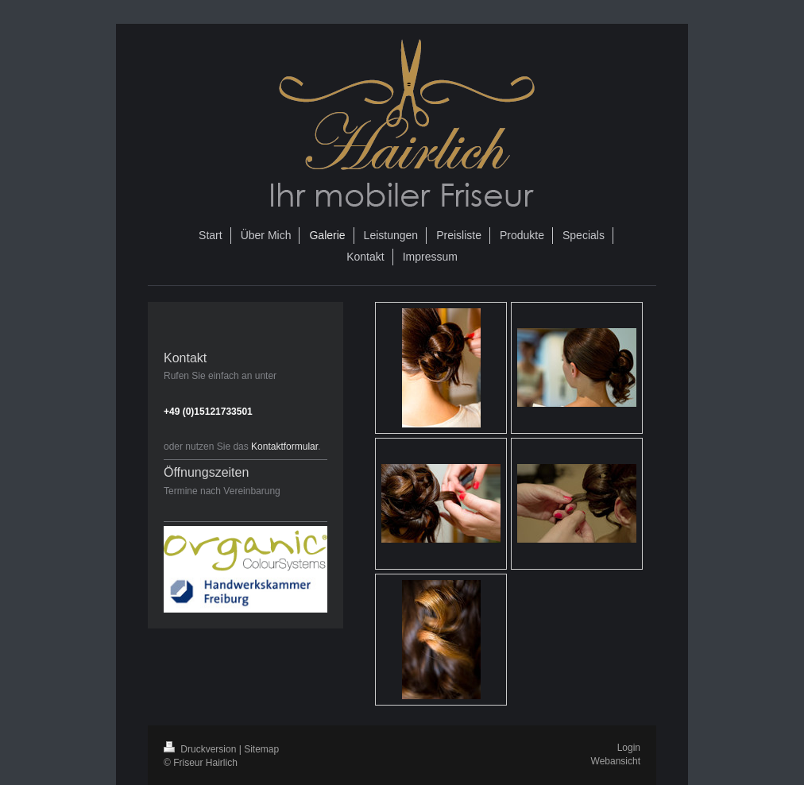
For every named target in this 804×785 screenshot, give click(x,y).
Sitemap (261, 749)
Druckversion (201, 749)
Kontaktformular (284, 446)
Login (628, 747)
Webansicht (615, 761)
